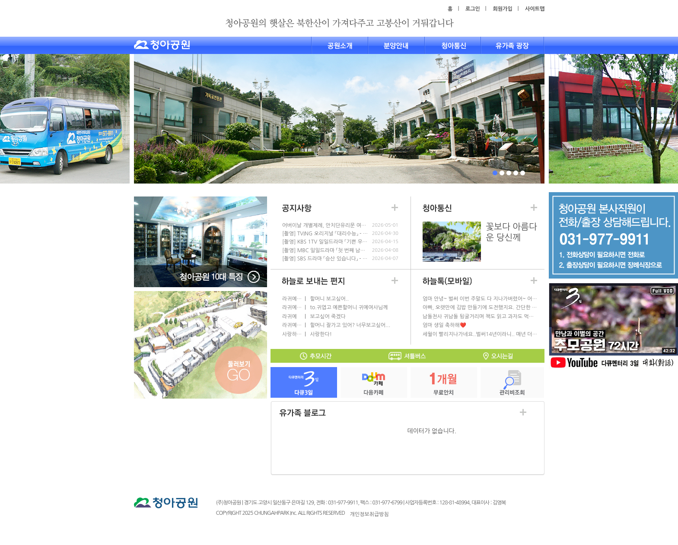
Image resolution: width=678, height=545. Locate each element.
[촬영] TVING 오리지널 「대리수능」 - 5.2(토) (325, 233)
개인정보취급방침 (369, 514)
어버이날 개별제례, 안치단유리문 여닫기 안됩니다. (325, 225)
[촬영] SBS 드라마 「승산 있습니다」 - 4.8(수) (325, 258)
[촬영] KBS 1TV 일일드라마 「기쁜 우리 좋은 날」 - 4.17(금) (325, 241)
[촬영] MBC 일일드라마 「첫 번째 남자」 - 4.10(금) (325, 250)
